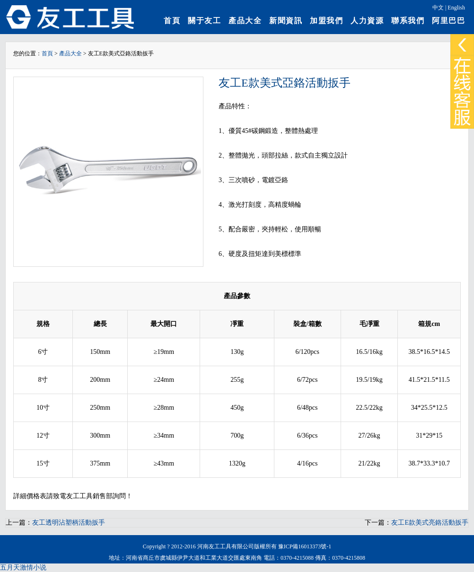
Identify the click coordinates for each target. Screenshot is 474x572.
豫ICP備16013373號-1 (305, 546)
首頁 (172, 21)
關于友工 (204, 21)
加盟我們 (326, 21)
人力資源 (367, 21)
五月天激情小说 (23, 567)
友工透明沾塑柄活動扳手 (68, 522)
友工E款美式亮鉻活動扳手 (429, 522)
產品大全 (245, 21)
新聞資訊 (285, 21)
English (456, 7)
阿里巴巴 (448, 21)
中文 (438, 7)
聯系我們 (407, 21)
